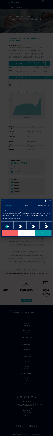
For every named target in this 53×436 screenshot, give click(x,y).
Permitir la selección (27, 232)
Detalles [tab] (26, 205)
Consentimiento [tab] (9, 205)
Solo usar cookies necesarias (9, 233)
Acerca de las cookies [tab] (43, 205)
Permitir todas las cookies (43, 232)
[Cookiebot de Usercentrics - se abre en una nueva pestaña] (45, 201)
